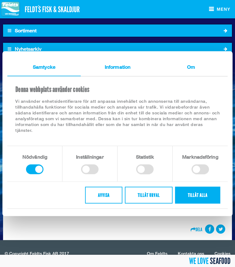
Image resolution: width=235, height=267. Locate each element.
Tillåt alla (197, 195)
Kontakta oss (191, 253)
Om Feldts (157, 253)
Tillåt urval (149, 195)
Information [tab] (117, 67)
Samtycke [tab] (44, 67)
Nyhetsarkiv (117, 49)
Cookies (222, 253)
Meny (223, 9)
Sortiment (117, 30)
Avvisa (104, 195)
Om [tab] (191, 67)
